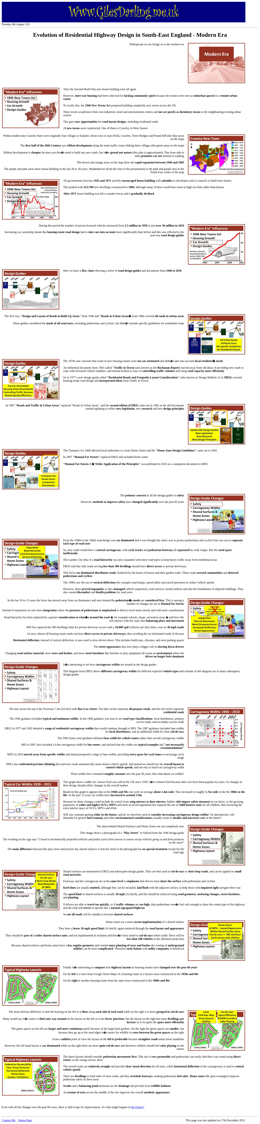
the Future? (137, 1107)
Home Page (25, 1120)
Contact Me (9, 1120)
